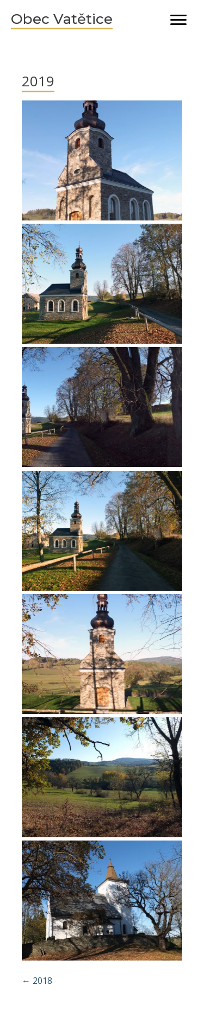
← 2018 (37, 981)
